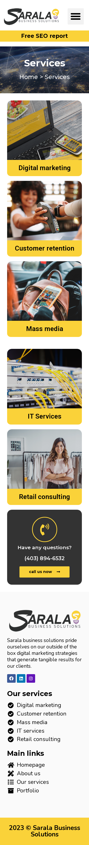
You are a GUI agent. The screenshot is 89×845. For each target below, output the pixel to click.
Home (28, 76)
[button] (76, 16)
